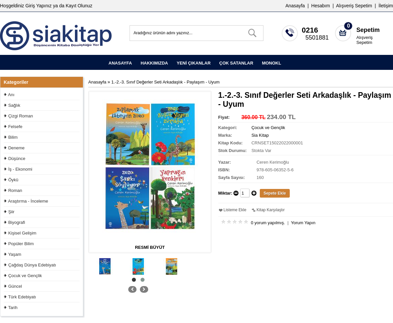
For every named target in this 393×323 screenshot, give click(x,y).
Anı (11, 94)
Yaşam (14, 254)
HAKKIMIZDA (154, 63)
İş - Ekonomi (20, 169)
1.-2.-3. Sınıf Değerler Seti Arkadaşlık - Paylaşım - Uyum (165, 82)
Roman (15, 190)
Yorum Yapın (303, 222)
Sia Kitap (260, 135)
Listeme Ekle (234, 210)
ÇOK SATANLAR (236, 63)
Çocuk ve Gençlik (25, 275)
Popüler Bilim (21, 243)
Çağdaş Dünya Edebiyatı (32, 264)
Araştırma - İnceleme (28, 201)
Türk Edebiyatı (22, 296)
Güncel (15, 286)
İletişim (385, 5)
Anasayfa (295, 5)
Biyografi (16, 222)
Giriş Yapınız (38, 5)
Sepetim (368, 30)
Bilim (13, 137)
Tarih (12, 307)
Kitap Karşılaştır (270, 210)
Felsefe (15, 126)
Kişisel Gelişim (22, 233)
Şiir (11, 211)
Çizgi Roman (20, 115)
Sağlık (14, 105)
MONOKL (271, 63)
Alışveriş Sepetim (364, 40)
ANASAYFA (120, 63)
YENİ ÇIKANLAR (193, 63)
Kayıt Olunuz (79, 5)
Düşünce (16, 158)
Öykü (13, 179)
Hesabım (320, 5)
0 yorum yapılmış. (268, 222)
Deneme (16, 147)
